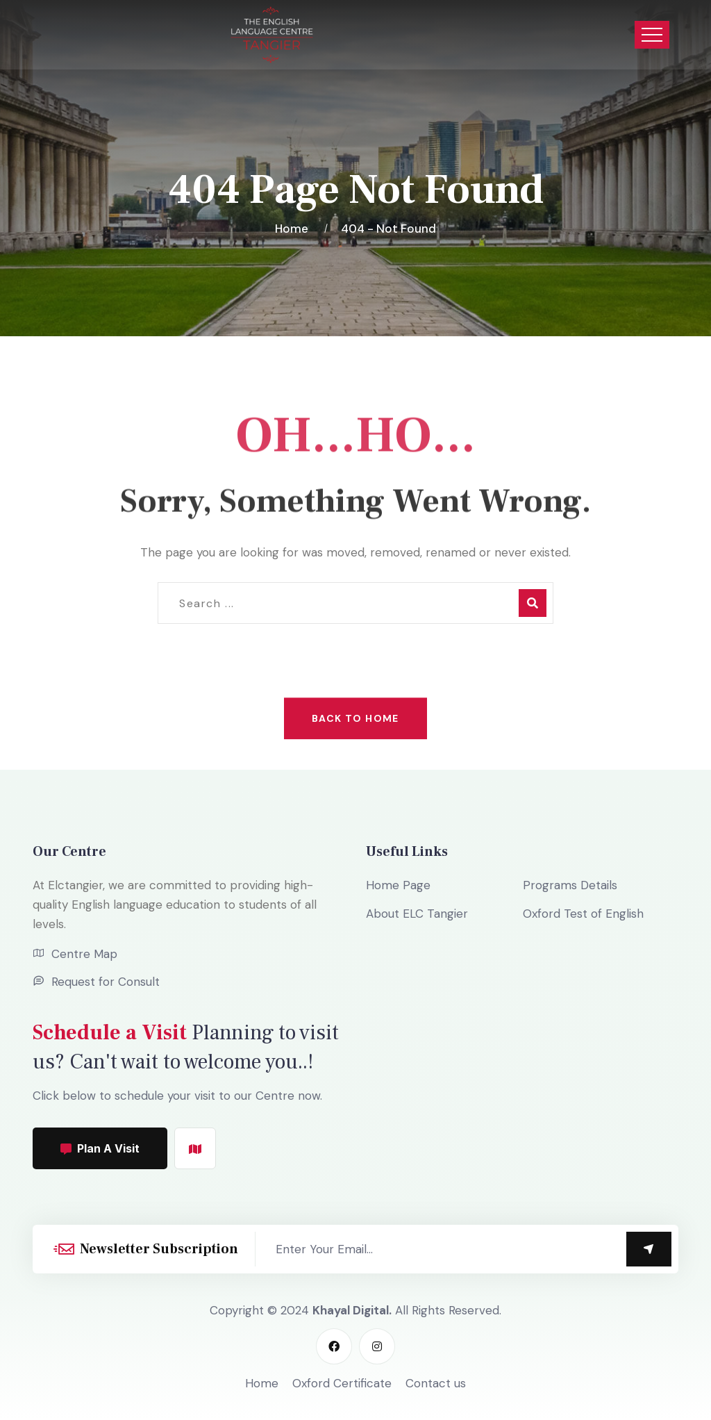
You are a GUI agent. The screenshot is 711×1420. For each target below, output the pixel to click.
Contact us (435, 1383)
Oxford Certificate (342, 1383)
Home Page (398, 885)
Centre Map (84, 953)
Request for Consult (105, 981)
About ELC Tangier (417, 913)
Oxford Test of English (583, 913)
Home (294, 228)
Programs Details (570, 885)
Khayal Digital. (352, 1310)
